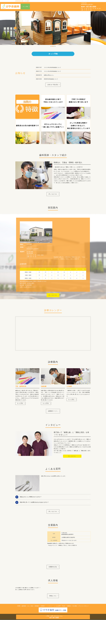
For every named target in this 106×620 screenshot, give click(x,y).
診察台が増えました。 (49, 75)
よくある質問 (65, 6)
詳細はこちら (52, 596)
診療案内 (46, 6)
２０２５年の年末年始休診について (52, 67)
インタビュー (55, 6)
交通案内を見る (53, 567)
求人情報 (54, 8)
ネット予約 (25, 6)
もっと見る (20, 403)
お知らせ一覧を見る (52, 85)
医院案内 (68, 4)
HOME (45, 4)
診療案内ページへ (53, 411)
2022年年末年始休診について (51, 79)
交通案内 (46, 8)
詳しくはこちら (53, 194)
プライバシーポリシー (83, 606)
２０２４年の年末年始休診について (52, 71)
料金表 (73, 6)
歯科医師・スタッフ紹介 (56, 4)
